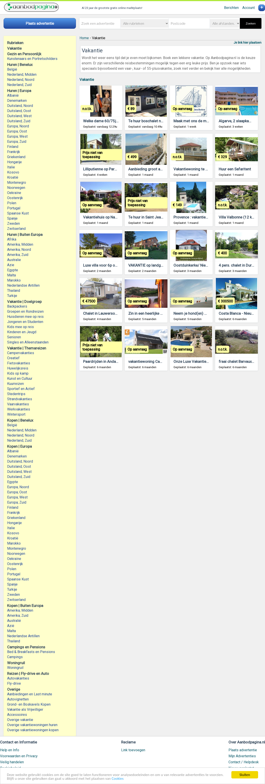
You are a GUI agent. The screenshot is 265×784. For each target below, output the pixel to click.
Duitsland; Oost (19, 111)
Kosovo (13, 172)
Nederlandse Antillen (23, 285)
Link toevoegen (133, 750)
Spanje (12, 218)
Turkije (12, 296)
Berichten (231, 8)
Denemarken (17, 100)
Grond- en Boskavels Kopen (29, 704)
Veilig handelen (12, 762)
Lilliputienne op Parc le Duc (105, 169)
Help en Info (9, 750)
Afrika (11, 239)
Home (84, 38)
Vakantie (87, 79)
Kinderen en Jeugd (21, 332)
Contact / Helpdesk (243, 762)
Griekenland (16, 157)
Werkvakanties (18, 409)
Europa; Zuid (16, 141)
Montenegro (16, 182)
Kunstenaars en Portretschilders (32, 59)
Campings (15, 657)
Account (248, 8)
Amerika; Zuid (17, 255)
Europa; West (17, 136)
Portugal (13, 208)
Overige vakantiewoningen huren (32, 725)
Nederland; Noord (20, 80)
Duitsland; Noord (20, 106)
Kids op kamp (18, 373)
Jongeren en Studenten (25, 322)
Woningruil (15, 668)
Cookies (118, 778)
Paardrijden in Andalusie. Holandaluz (113, 361)
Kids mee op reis (20, 327)
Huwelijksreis (17, 368)
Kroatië (12, 177)
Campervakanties (20, 353)
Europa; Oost (17, 131)
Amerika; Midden (20, 244)
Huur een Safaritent (235, 169)
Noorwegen (16, 188)
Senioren (14, 337)
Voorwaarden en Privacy (19, 756)
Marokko (14, 280)
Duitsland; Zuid (18, 121)
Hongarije (14, 162)
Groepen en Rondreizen (25, 311)
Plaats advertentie (242, 750)
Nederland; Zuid (19, 85)
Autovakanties (18, 678)
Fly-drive (14, 683)
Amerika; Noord (19, 249)
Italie (11, 167)
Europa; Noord (18, 126)
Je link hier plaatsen (247, 42)
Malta (11, 275)
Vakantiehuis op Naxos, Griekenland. (113, 217)
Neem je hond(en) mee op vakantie (202, 313)
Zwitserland (16, 229)
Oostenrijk (15, 198)
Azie (10, 265)
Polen (11, 203)
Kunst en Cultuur (19, 378)
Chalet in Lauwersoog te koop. (108, 313)
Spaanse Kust (18, 213)
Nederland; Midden (22, 74)
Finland (12, 147)
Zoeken (250, 23)
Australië (14, 621)
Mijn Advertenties (242, 756)
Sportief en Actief (21, 389)
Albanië (13, 95)
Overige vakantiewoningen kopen (33, 730)
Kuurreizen (15, 384)
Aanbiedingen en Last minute (29, 694)
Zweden (13, 223)
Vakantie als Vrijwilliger (25, 709)
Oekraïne (14, 193)
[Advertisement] (170, 433)
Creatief (13, 358)
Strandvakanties (19, 399)
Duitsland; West (19, 116)
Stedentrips (16, 394)
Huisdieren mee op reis (25, 316)
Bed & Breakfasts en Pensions (31, 652)
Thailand (13, 290)
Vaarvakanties (18, 404)
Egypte (12, 270)
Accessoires (17, 715)
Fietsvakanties (18, 363)
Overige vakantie (20, 720)
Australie (14, 260)
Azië (10, 626)
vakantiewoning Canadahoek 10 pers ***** (163, 361)
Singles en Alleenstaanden (28, 342)
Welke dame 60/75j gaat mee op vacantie (118, 121)
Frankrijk (13, 152)
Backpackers (17, 306)
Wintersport (16, 414)
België (12, 69)
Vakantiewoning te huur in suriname (203, 169)
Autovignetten (18, 699)
